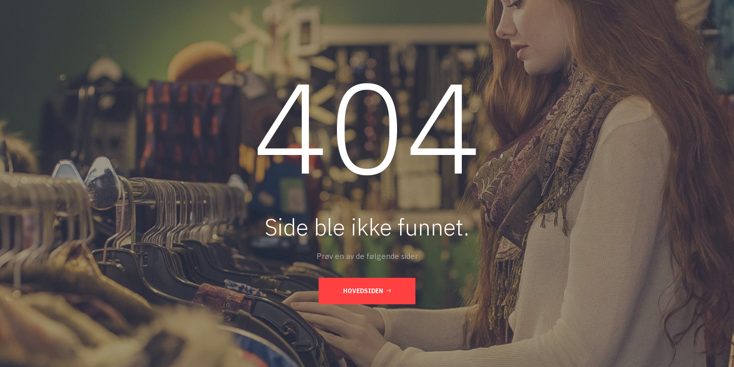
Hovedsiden (367, 290)
